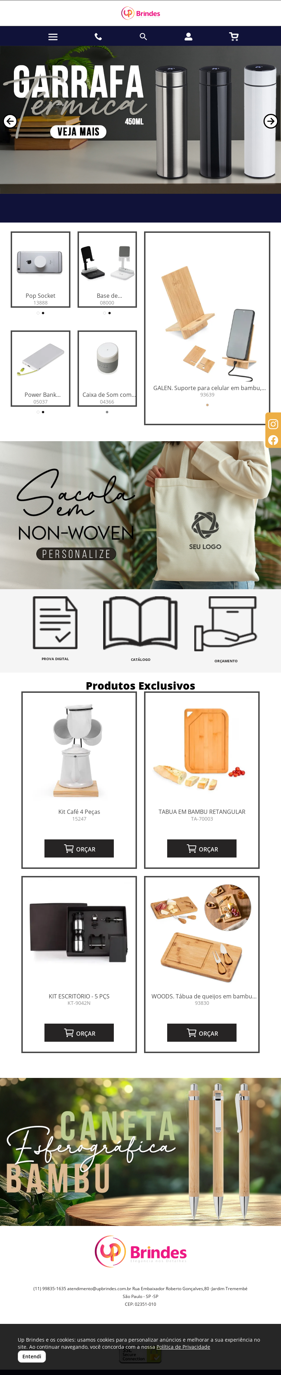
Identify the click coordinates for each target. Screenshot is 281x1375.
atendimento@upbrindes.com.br (99, 1289)
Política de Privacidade (183, 1346)
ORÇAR (79, 848)
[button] (10, 121)
